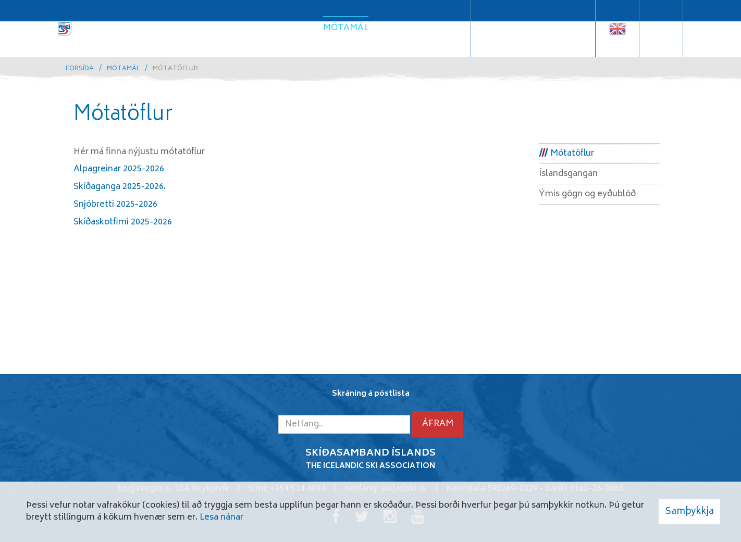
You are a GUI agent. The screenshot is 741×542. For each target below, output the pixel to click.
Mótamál (123, 69)
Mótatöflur (175, 69)
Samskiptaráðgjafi (533, 36)
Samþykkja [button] (689, 512)
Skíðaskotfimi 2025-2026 (122, 222)
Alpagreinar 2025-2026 (118, 169)
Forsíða (80, 69)
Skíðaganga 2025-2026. (119, 187)
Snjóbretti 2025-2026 (115, 204)
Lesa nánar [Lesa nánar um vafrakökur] (221, 517)
